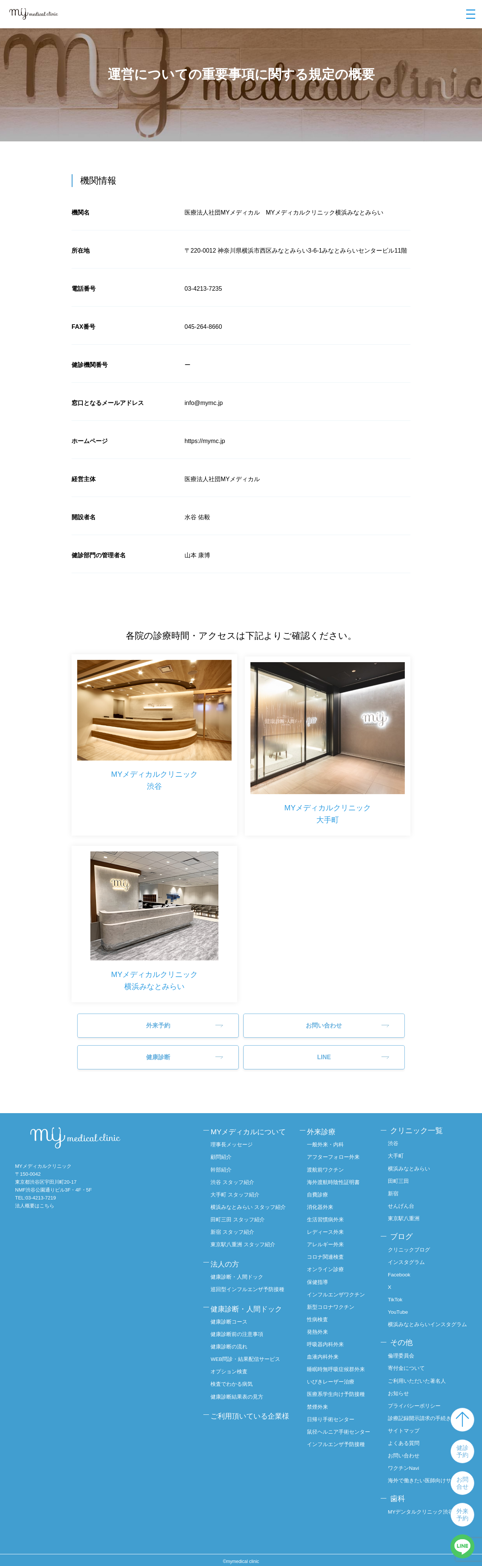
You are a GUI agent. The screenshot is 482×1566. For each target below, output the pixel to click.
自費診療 (321, 1187)
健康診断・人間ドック (239, 1267)
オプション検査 (231, 1359)
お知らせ (400, 1392)
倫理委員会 (403, 1355)
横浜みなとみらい (411, 1162)
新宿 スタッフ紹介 (234, 1224)
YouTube (400, 1304)
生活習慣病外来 (329, 1212)
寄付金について (408, 1367)
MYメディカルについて (252, 1125)
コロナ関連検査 (329, 1249)
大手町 (398, 1150)
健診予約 (462, 1451)
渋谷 (395, 1138)
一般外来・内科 (329, 1138)
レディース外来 (329, 1224)
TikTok (397, 1291)
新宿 (395, 1187)
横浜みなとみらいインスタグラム (427, 1320)
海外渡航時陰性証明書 (337, 1175)
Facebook (401, 1267)
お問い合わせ (324, 1020)
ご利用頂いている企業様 (250, 1407)
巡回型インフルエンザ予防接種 (250, 1279)
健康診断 (158, 1052)
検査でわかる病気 (234, 1371)
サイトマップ (405, 1429)
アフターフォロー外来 (337, 1150)
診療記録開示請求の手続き (421, 1417)
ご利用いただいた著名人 (419, 1380)
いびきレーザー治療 (334, 1372)
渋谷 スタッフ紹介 (234, 1175)
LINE (324, 1052)
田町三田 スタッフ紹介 (240, 1212)
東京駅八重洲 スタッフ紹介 (245, 1236)
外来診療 (326, 1125)
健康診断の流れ (231, 1334)
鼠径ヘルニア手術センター (340, 1426)
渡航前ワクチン (329, 1162)
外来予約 (462, 1515)
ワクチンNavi (405, 1466)
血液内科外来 (326, 1348)
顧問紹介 (223, 1150)
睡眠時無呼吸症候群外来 (340, 1360)
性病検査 (321, 1310)
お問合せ (462, 1483)
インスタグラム (408, 1254)
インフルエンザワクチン (340, 1286)
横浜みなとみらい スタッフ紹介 (250, 1199)
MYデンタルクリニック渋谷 (423, 1509)
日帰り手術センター (334, 1409)
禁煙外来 (321, 1397)
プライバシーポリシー (416, 1404)
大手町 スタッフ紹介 (237, 1187)
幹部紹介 (223, 1162)
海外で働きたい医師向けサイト (427, 1479)
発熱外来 (321, 1323)
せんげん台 (403, 1199)
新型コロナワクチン (334, 1298)
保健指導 (321, 1273)
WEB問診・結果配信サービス (248, 1346)
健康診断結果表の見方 (239, 1383)
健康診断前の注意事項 (239, 1322)
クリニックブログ (411, 1242)
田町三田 (400, 1175)
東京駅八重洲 (405, 1212)
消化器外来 (324, 1199)
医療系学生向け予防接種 (340, 1385)
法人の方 (228, 1254)
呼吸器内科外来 (329, 1335)
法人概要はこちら (34, 1201)
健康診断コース (231, 1309)
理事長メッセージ (234, 1138)
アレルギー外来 (329, 1236)
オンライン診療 (329, 1261)
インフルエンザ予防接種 (340, 1443)
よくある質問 (405, 1441)
